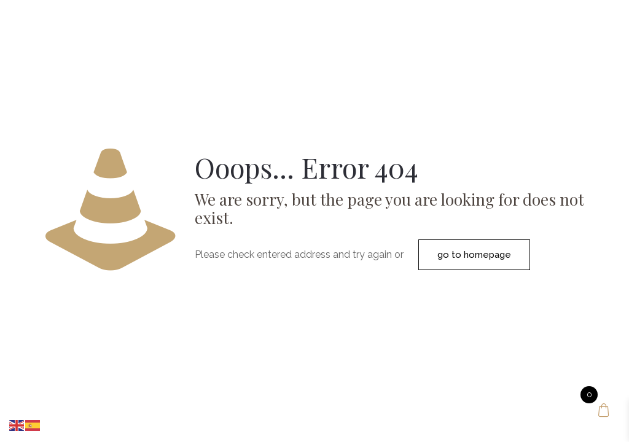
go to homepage (474, 254)
